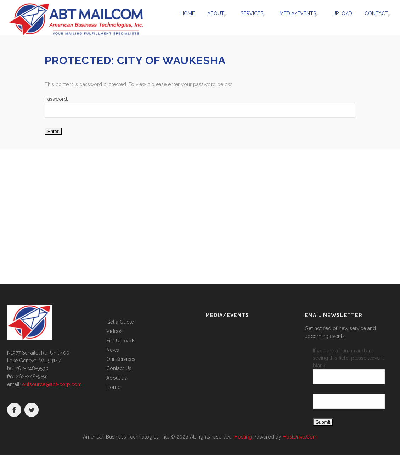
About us (116, 378)
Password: (200, 107)
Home (179, 18)
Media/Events (293, 18)
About (205, 18)
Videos (114, 331)
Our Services (120, 359)
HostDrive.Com (300, 437)
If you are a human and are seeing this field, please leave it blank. (349, 366)
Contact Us (118, 368)
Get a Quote (120, 322)
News (112, 350)
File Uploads (120, 341)
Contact (372, 18)
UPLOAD (340, 18)
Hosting (243, 437)
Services (244, 18)
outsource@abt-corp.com (52, 384)
